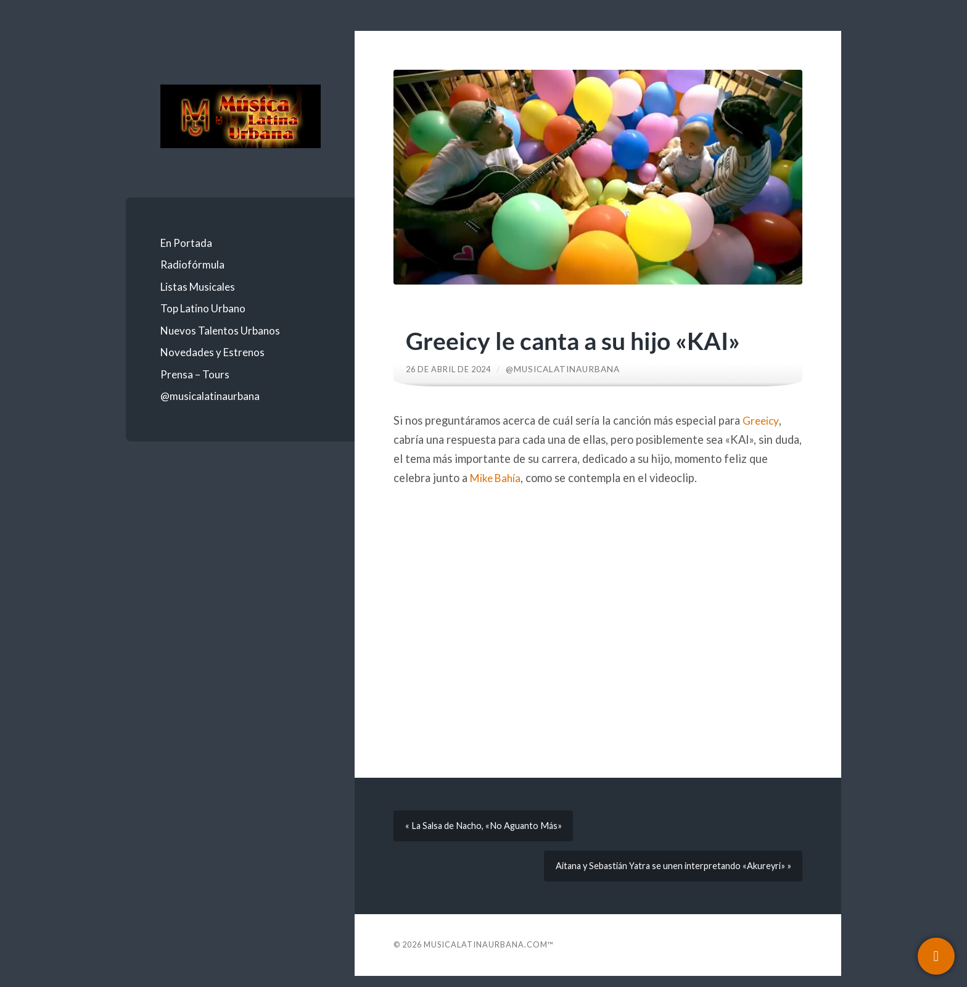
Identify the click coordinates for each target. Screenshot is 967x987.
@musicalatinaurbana (210, 395)
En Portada (186, 242)
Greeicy (762, 420)
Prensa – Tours (194, 374)
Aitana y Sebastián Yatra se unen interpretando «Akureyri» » (667, 874)
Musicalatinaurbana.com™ (489, 955)
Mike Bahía (497, 478)
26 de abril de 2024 (452, 369)
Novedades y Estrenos (212, 352)
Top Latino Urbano (202, 308)
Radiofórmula (192, 264)
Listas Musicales (197, 286)
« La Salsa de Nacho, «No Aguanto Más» (487, 828)
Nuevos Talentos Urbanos (220, 330)
